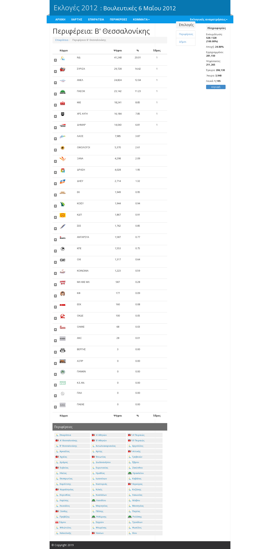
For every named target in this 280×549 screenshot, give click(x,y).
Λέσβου (134, 500)
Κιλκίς (97, 489)
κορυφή (215, 87)
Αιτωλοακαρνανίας (104, 445)
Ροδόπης (135, 516)
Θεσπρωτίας (64, 478)
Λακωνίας (135, 494)
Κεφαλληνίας (64, 489)
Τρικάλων (135, 522)
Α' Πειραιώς (136, 434)
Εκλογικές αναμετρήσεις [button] (209, 19)
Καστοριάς (99, 483)
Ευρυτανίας (100, 467)
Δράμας (61, 462)
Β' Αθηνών (99, 440)
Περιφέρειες (186, 34)
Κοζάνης (134, 489)
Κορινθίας (62, 494)
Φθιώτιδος (63, 527)
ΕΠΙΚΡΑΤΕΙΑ (96, 19)
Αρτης (97, 451)
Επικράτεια (61, 40)
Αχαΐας (61, 456)
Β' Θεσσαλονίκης (66, 445)
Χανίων (98, 532)
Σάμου (60, 522)
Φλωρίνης (99, 527)
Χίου (132, 532)
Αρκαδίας (62, 451)
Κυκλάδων (99, 494)
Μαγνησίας (100, 505)
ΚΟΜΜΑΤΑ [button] (141, 19)
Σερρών (98, 522)
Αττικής (134, 451)
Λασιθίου (99, 500)
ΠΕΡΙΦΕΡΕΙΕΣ (118, 19)
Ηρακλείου (136, 473)
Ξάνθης (61, 511)
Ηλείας (61, 473)
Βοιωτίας (99, 456)
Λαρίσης (61, 500)
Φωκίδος (135, 527)
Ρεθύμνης (99, 516)
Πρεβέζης (62, 516)
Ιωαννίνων (99, 478)
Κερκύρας (135, 483)
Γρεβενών (135, 456)
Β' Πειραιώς (136, 440)
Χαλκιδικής (63, 532)
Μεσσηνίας (136, 505)
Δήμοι (182, 41)
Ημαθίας (98, 473)
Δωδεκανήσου (101, 462)
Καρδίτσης (63, 483)
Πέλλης (97, 511)
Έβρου (133, 462)
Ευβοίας (61, 467)
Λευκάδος (62, 505)
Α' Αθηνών (99, 434)
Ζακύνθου (135, 467)
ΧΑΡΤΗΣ (76, 19)
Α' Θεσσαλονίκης (66, 440)
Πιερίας (134, 511)
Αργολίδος (135, 445)
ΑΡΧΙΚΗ (60, 19)
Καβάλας (134, 478)
